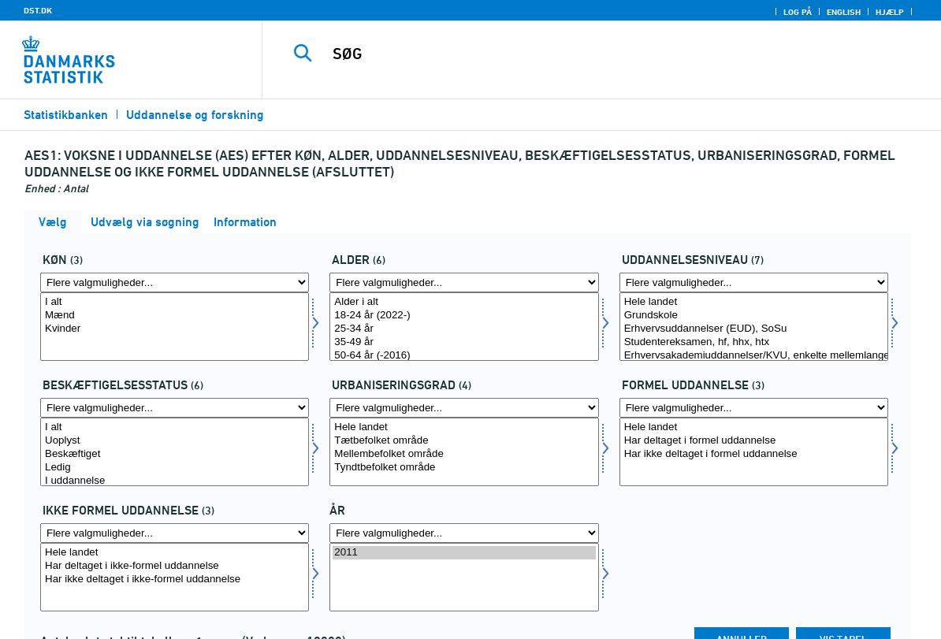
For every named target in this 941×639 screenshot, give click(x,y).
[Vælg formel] (753, 452)
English (844, 11)
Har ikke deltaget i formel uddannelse (754, 454)
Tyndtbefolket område (464, 467)
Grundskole (754, 315)
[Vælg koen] (174, 326)
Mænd (174, 315)
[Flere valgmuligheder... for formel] (753, 408)
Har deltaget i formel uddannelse (754, 441)
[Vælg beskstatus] (174, 452)
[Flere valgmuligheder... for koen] (174, 282)
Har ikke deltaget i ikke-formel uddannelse (174, 579)
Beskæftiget (174, 454)
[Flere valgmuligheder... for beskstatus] (174, 408)
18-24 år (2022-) (464, 315)
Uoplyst (174, 441)
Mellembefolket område (464, 454)
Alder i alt (464, 302)
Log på (797, 11)
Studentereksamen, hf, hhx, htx (754, 342)
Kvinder (174, 329)
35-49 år (464, 342)
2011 (464, 552)
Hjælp (890, 11)
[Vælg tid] (463, 577)
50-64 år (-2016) (464, 355)
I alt (174, 302)
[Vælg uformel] (174, 577)
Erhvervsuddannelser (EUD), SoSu (754, 329)
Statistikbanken (66, 114)
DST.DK (38, 10)
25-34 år (464, 329)
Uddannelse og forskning (195, 114)
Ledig (174, 467)
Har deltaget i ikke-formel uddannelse (174, 566)
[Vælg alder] (463, 326)
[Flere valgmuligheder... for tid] (463, 533)
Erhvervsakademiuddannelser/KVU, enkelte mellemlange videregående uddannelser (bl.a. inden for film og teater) (754, 355)
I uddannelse (174, 481)
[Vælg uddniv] (753, 326)
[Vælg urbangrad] (463, 452)
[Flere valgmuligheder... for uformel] (174, 533)
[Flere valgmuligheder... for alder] (463, 282)
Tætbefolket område (464, 441)
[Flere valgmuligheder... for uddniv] (753, 282)
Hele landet (754, 302)
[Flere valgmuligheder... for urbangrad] (463, 408)
